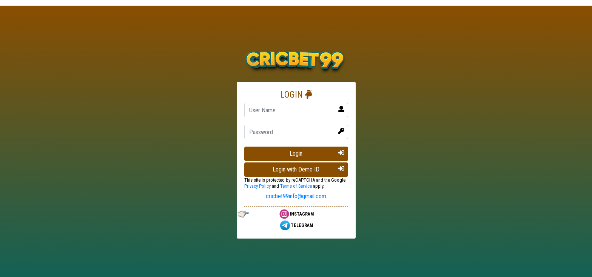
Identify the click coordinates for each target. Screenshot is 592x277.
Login (317, 153)
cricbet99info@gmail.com (296, 196)
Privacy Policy (257, 186)
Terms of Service (296, 186)
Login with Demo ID (308, 169)
